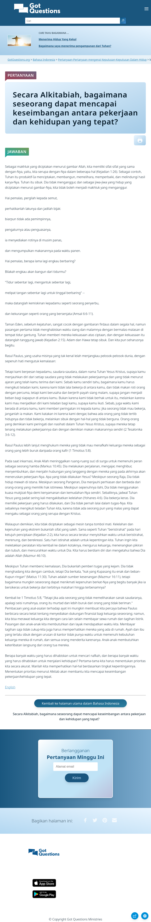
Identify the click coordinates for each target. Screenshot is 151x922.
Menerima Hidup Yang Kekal (57, 39)
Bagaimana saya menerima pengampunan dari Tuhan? (75, 46)
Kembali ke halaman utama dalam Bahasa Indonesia (80, 703)
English (10, 687)
